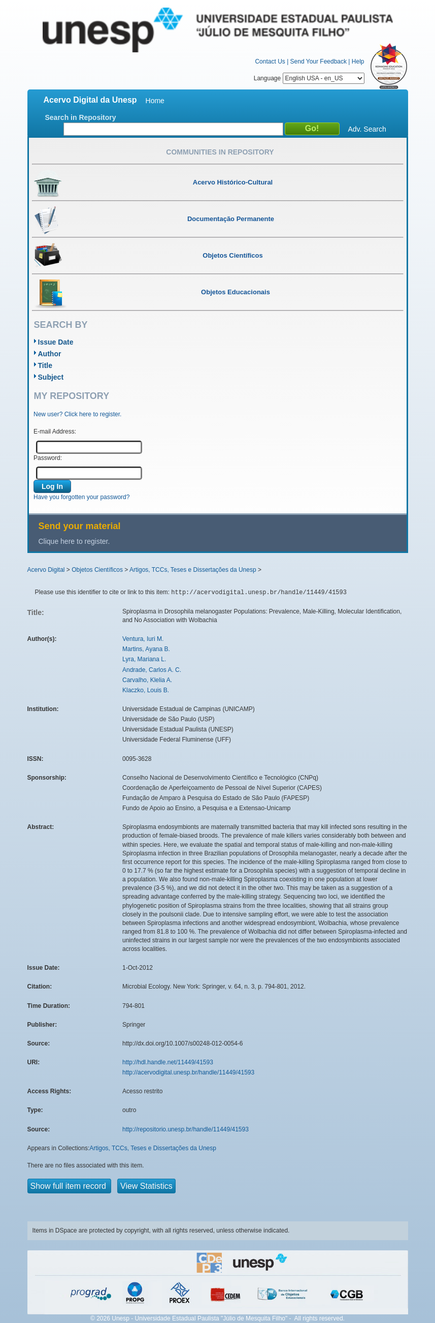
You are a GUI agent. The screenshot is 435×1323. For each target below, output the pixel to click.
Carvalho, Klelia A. (147, 680)
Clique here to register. (74, 541)
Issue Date (56, 342)
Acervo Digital (46, 569)
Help (358, 61)
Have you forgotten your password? (81, 497)
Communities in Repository (220, 152)
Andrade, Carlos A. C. (151, 669)
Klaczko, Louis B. (145, 690)
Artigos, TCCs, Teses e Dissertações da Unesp (192, 569)
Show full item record (69, 1186)
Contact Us (270, 61)
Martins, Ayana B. (146, 649)
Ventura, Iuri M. (142, 638)
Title (45, 365)
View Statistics (146, 1186)
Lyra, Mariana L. (144, 659)
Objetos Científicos (97, 569)
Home (155, 101)
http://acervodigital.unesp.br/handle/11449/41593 (188, 1072)
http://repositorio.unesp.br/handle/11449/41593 (185, 1129)
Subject (51, 377)
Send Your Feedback (318, 61)
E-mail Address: (55, 431)
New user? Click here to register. (77, 414)
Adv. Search (367, 129)
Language (309, 78)
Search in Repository (80, 117)
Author (49, 354)
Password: (48, 457)
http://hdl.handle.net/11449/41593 (167, 1062)
